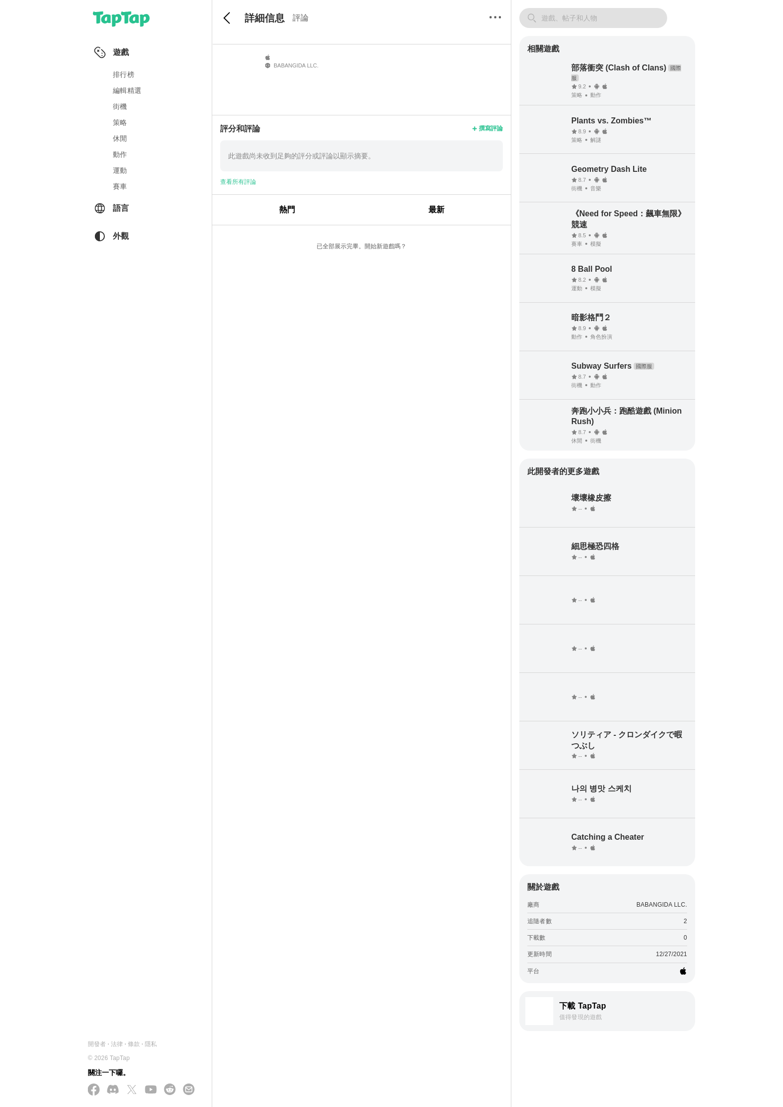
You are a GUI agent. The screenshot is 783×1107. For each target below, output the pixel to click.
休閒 (120, 138)
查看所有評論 (238, 181)
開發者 (97, 1044)
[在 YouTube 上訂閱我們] (151, 1090)
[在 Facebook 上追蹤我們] (94, 1090)
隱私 (151, 1044)
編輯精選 (127, 90)
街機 (120, 106)
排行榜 (123, 74)
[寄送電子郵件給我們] (189, 1090)
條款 (134, 1044)
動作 (120, 154)
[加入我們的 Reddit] (170, 1090)
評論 (301, 17)
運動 (120, 170)
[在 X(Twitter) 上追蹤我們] (132, 1090)
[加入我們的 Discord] (113, 1090)
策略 (120, 122)
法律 (117, 1044)
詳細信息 (265, 17)
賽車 (120, 186)
